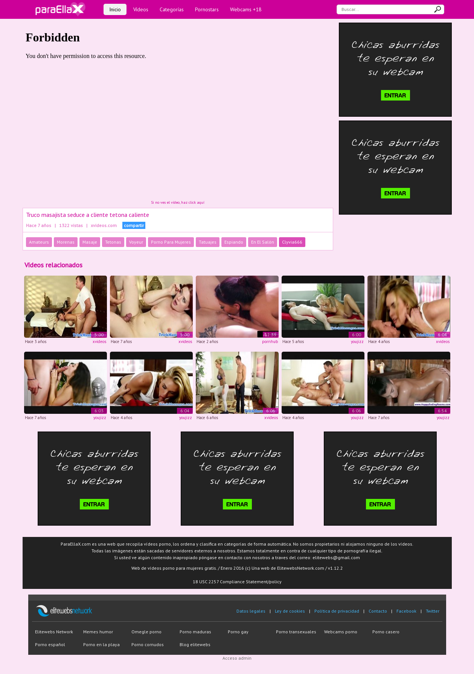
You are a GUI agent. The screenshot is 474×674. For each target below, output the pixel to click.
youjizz (357, 341)
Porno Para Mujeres (171, 242)
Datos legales (250, 611)
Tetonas (113, 242)
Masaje (89, 242)
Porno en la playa (101, 644)
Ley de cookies (290, 611)
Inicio (115, 9)
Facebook (406, 611)
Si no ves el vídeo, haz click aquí (177, 202)
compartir (134, 225)
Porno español (50, 644)
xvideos (99, 341)
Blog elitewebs (195, 644)
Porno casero (385, 631)
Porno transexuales (296, 631)
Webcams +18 (246, 9)
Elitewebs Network (54, 631)
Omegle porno (146, 631)
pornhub (270, 341)
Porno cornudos (147, 644)
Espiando (233, 242)
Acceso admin (237, 658)
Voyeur (136, 242)
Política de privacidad (336, 611)
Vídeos (140, 9)
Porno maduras (195, 631)
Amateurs (39, 242)
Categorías (172, 9)
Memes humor (98, 631)
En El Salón (262, 242)
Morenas (66, 242)
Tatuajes (207, 242)
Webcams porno (340, 631)
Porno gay (238, 631)
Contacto (378, 611)
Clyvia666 (292, 242)
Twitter (432, 611)
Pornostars (207, 9)
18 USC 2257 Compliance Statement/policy (237, 581)
